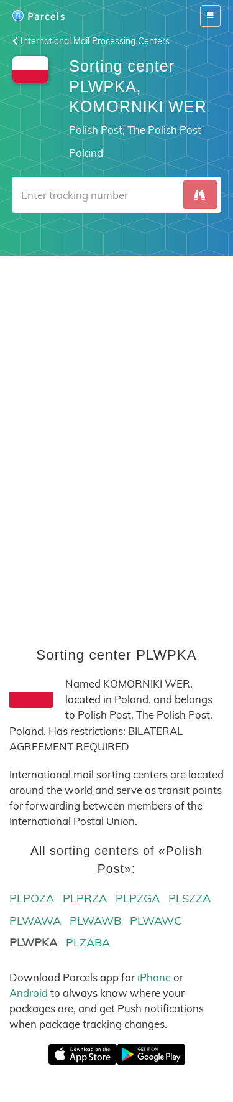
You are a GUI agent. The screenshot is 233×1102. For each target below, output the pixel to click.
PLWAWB (95, 920)
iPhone (154, 977)
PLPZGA (138, 898)
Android (28, 992)
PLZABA (88, 942)
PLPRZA (85, 898)
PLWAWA (35, 920)
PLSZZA (189, 898)
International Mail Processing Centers (91, 41)
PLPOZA (31, 898)
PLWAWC (155, 920)
